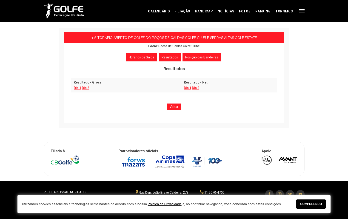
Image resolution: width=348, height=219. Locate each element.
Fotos (245, 11)
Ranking (263, 11)
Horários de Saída (141, 57)
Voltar (174, 107)
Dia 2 (85, 88)
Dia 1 (77, 88)
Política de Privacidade (165, 204)
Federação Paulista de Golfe (68, 10)
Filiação (182, 11)
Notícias (226, 11)
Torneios (284, 11)
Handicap (204, 11)
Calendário (159, 11)
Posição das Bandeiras (201, 57)
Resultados (170, 57)
